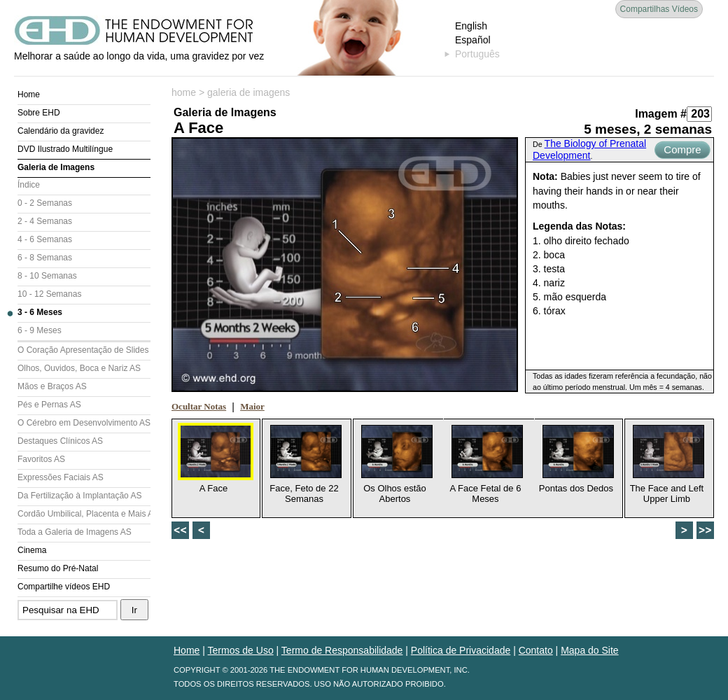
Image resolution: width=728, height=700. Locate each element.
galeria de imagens (248, 92)
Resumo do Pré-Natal (58, 568)
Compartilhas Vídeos (659, 9)
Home (29, 94)
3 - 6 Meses (40, 312)
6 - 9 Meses (40, 330)
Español (473, 40)
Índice (29, 185)
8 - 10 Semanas (47, 276)
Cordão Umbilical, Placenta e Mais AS (84, 514)
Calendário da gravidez (61, 131)
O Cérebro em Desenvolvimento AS (84, 423)
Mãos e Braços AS (52, 386)
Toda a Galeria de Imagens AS (75, 532)
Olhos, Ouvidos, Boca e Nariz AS (79, 368)
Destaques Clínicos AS (60, 441)
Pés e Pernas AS (49, 405)
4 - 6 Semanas (45, 239)
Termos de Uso (241, 650)
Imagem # (661, 114)
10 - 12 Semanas (49, 294)
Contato (536, 650)
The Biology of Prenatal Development (589, 149)
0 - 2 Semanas (45, 203)
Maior (252, 406)
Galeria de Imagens (56, 167)
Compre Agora (682, 151)
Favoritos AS (41, 459)
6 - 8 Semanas (45, 257)
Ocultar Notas (199, 406)
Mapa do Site (590, 650)
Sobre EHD (39, 113)
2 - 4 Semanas (45, 221)
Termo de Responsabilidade (342, 650)
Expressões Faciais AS (61, 477)
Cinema (32, 550)
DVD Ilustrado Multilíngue (65, 149)
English (471, 25)
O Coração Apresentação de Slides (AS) (84, 350)
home (184, 92)
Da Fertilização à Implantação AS (79, 495)
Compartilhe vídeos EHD (64, 587)
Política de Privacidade (460, 650)
